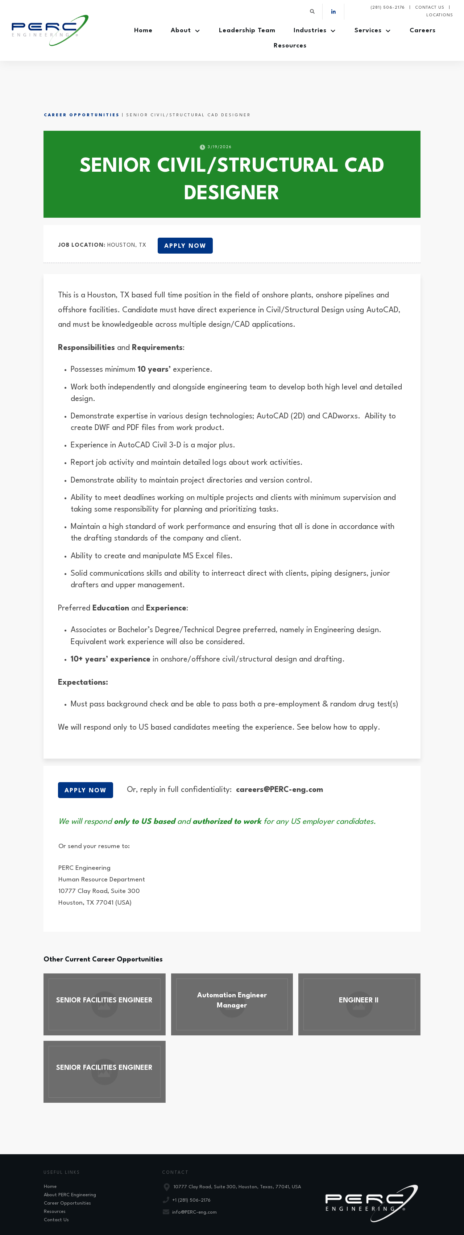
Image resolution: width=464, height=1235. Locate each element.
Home (50, 1154)
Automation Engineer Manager (232, 972)
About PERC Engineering (70, 1162)
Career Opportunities (82, 83)
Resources (55, 1179)
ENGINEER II (359, 972)
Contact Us (56, 1187)
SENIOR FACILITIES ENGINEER (105, 972)
